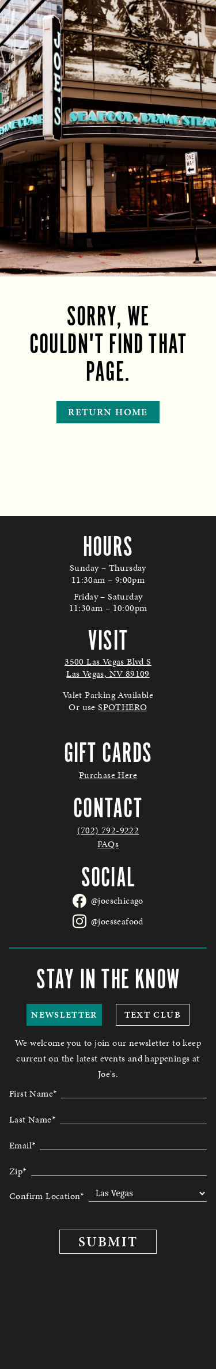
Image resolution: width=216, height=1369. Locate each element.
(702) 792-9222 (108, 830)
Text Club (152, 1014)
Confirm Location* (46, 1196)
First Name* (32, 1092)
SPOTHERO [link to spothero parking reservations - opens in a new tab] (122, 707)
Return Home (107, 412)
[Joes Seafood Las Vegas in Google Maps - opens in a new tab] (108, 668)
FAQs (108, 844)
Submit (107, 1242)
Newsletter (64, 1014)
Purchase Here (108, 775)
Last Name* (32, 1118)
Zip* (17, 1170)
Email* (22, 1144)
